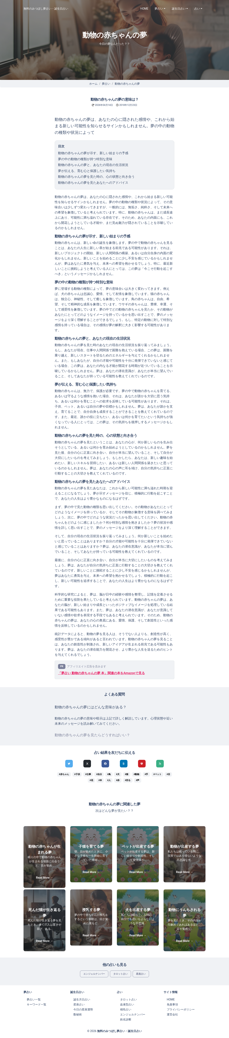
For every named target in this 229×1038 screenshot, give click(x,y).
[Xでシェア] (87, 763)
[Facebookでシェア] (105, 763)
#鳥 (109, 774)
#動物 (136, 774)
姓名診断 (125, 1019)
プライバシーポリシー (181, 1009)
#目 (168, 774)
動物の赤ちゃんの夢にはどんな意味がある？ (90, 707)
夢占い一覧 (34, 999)
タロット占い (120, 974)
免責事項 (172, 1004)
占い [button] (197, 8)
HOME (144, 8)
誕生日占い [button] (179, 8)
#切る (127, 780)
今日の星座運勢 (83, 1009)
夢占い (106, 83)
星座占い (141, 974)
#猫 (126, 774)
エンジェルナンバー (94, 974)
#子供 (77, 774)
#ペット (157, 774)
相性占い (125, 1009)
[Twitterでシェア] (69, 763)
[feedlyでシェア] (160, 763)
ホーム (93, 83)
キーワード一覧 (36, 1004)
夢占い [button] (159, 8)
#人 (109, 780)
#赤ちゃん (64, 774)
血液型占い (127, 1004)
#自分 (99, 774)
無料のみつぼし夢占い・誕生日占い (46, 8)
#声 (137, 780)
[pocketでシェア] (142, 763)
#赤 (117, 780)
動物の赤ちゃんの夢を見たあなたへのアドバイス (93, 183)
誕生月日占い (81, 999)
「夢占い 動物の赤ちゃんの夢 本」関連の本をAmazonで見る (101, 673)
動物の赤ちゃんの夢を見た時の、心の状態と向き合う (96, 177)
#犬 (117, 774)
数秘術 (77, 1014)
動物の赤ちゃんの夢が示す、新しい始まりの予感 (93, 153)
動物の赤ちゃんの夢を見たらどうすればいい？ (92, 735)
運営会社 (172, 1014)
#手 (146, 774)
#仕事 (88, 774)
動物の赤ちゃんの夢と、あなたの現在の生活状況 (93, 165)
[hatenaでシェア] (123, 763)
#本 (100, 780)
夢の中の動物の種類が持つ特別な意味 (85, 159)
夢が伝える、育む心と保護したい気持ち (86, 171)
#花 (91, 780)
